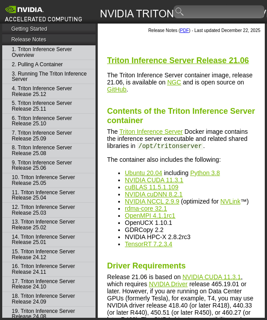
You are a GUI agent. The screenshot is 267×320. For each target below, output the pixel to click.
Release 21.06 (178, 60)
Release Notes (28, 39)
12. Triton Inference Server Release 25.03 (43, 210)
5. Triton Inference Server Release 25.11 (42, 106)
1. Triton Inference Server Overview (42, 52)
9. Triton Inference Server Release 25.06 (42, 165)
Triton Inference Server (151, 131)
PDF (184, 30)
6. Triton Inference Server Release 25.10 (42, 121)
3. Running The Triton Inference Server (49, 76)
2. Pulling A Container (37, 65)
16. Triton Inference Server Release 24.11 (43, 269)
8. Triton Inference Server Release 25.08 (42, 150)
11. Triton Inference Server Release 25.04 (43, 195)
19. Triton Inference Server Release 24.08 (43, 314)
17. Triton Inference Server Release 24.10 (43, 284)
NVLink (230, 201)
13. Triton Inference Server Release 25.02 (43, 224)
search (179, 12)
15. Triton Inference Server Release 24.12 (43, 254)
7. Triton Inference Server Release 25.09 (42, 135)
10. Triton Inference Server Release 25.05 (43, 180)
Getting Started (29, 29)
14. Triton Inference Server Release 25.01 (43, 239)
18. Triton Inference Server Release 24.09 (43, 298)
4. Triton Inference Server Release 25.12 (42, 91)
